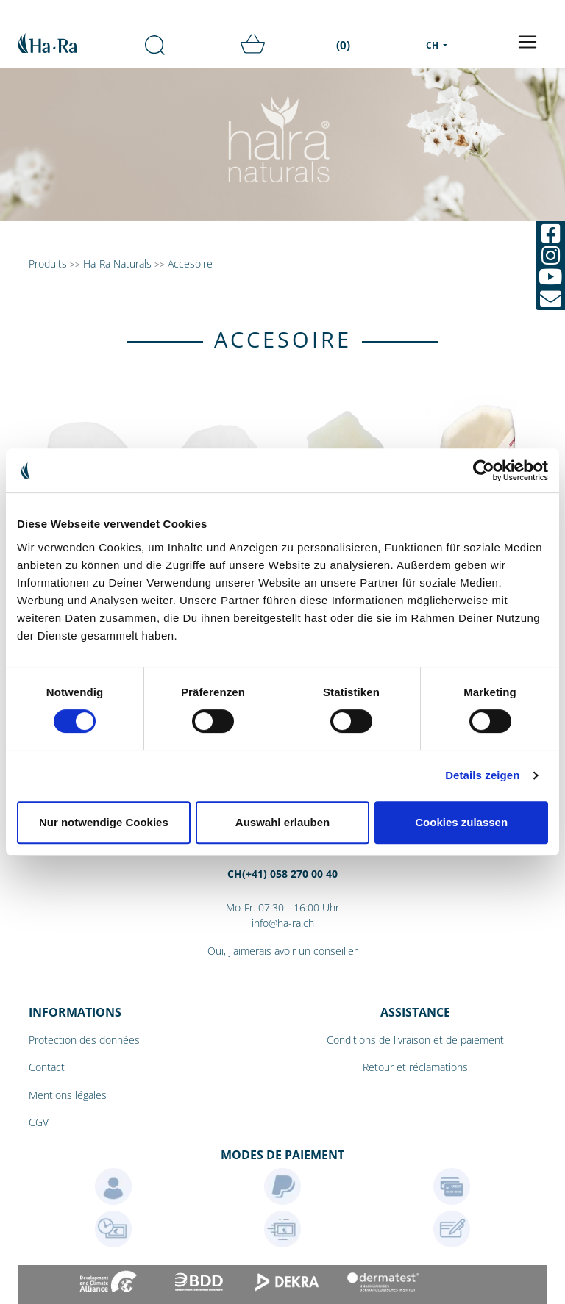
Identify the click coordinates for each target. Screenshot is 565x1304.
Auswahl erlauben (282, 822)
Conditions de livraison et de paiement (415, 1040)
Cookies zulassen (461, 822)
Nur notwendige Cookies (103, 822)
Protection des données (84, 1040)
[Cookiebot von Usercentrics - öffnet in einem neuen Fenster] (483, 470)
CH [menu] (433, 45)
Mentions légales (68, 1095)
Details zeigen (482, 775)
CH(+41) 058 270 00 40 (282, 874)
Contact (47, 1067)
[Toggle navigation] (527, 42)
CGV (39, 1122)
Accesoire (190, 264)
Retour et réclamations (415, 1067)
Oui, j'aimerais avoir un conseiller (282, 951)
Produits (48, 264)
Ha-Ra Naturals (118, 264)
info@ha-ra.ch (283, 923)
